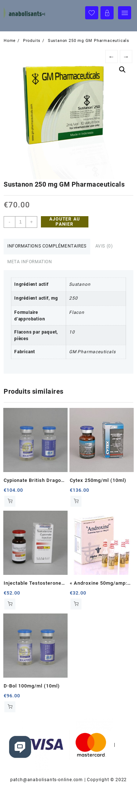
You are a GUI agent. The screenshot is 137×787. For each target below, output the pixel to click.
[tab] (47, 246)
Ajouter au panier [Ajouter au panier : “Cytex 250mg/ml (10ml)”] (76, 501)
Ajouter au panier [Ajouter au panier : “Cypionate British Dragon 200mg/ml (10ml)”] (9, 501)
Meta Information (29, 261)
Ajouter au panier (64, 222)
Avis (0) (104, 246)
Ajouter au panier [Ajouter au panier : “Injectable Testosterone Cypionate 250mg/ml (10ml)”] (9, 604)
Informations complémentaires (47, 246)
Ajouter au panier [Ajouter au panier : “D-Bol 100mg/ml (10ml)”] (9, 706)
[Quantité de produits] (20, 222)
